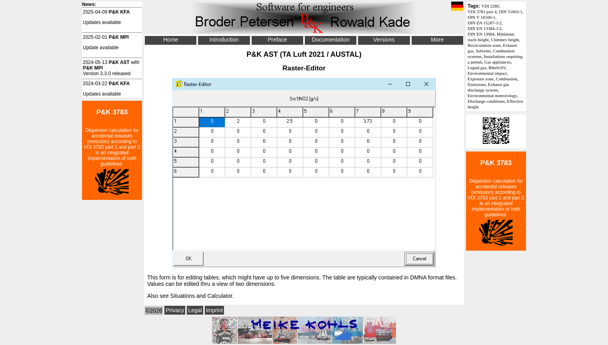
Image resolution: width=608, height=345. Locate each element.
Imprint (214, 310)
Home (170, 39)
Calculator (219, 296)
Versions (384, 39)
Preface (277, 39)
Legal (195, 310)
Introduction (223, 39)
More (437, 39)
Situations (182, 296)
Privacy (175, 310)
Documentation (331, 39)
